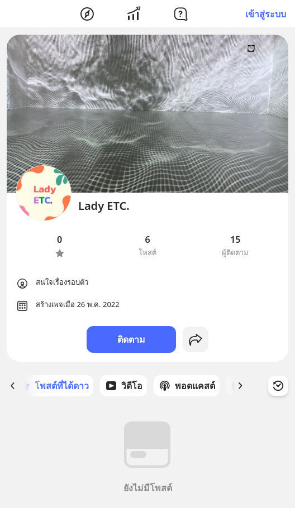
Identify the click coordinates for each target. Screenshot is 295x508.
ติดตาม (131, 339)
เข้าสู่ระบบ (265, 14)
